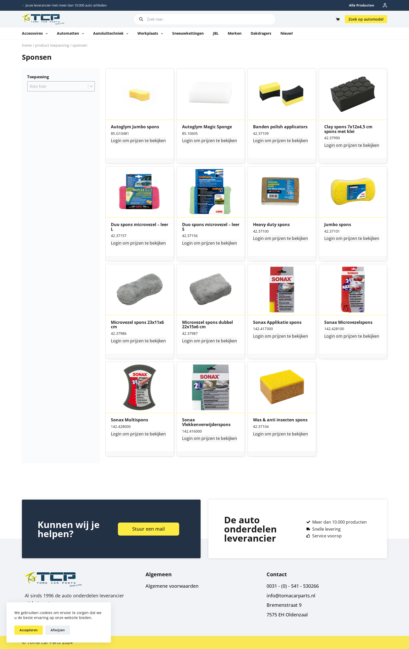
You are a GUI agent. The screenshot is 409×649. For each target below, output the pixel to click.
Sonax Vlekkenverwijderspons (206, 422)
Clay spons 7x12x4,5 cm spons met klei (348, 129)
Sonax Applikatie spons (277, 322)
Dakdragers (261, 33)
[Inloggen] (385, 5)
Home (27, 45)
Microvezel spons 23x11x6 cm (137, 324)
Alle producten (361, 5)
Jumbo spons (337, 224)
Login (116, 140)
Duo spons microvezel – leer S (210, 227)
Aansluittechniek (112, 34)
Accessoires (36, 34)
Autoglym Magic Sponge (207, 127)
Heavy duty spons (271, 224)
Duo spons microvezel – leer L (139, 227)
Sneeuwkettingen (188, 33)
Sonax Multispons (129, 420)
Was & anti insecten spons (280, 420)
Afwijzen (58, 630)
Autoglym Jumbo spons (135, 127)
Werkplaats (151, 34)
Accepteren (29, 630)
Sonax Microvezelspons (348, 322)
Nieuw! (286, 33)
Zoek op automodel (365, 19)
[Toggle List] (91, 86)
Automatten (71, 34)
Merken (235, 33)
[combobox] (58, 86)
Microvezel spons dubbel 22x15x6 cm (207, 324)
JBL (216, 33)
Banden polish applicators (280, 127)
